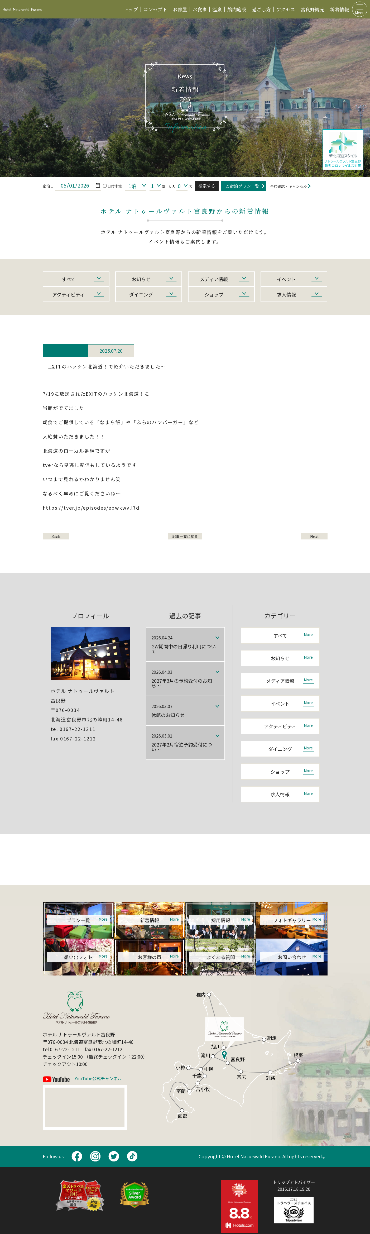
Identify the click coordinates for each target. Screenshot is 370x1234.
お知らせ (141, 279)
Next (314, 536)
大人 (171, 186)
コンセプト (155, 9)
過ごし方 (261, 9)
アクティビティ (68, 294)
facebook (76, 1156)
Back (55, 536)
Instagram (95, 1156)
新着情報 (339, 9)
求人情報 (286, 294)
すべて (68, 279)
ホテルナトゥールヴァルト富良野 (22, 9)
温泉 (217, 9)
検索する (206, 186)
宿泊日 (48, 186)
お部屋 (180, 9)
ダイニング (141, 294)
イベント (286, 279)
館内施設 (236, 9)
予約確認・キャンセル (288, 186)
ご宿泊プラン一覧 (242, 186)
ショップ (213, 294)
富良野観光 (312, 9)
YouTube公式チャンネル (98, 1079)
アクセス (285, 9)
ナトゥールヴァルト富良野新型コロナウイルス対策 (343, 149)
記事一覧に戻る (185, 536)
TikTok (132, 1156)
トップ (131, 9)
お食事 (200, 9)
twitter (113, 1156)
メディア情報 (214, 279)
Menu (359, 12)
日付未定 (112, 186)
